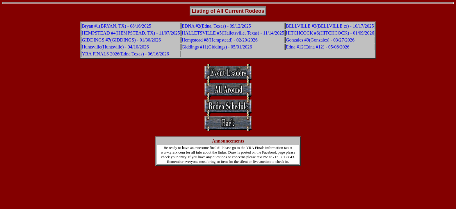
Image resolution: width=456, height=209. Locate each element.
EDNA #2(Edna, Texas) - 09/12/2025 (216, 26)
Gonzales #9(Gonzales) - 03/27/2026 (320, 39)
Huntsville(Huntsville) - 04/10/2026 (115, 46)
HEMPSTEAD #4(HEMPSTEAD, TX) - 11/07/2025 (131, 32)
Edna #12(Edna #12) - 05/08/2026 (318, 46)
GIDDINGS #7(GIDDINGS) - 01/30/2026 (121, 39)
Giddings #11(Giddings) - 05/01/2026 (217, 46)
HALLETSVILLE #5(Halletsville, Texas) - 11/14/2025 (233, 32)
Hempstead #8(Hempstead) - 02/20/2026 (220, 39)
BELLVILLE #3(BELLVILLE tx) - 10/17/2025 (330, 26)
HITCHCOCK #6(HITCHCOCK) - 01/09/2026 (330, 32)
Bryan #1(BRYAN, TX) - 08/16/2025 (116, 26)
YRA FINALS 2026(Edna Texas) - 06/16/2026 (125, 53)
